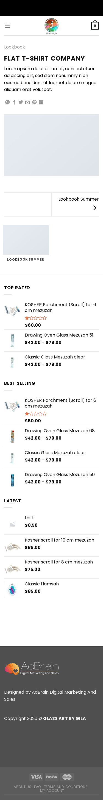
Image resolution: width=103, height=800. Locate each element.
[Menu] (7, 25)
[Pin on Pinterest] (34, 102)
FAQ (37, 786)
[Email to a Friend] (27, 102)
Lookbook (14, 47)
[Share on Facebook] (14, 102)
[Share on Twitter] (21, 102)
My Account (52, 790)
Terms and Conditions (66, 786)
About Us (22, 786)
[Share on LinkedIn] (41, 102)
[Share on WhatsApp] (7, 102)
